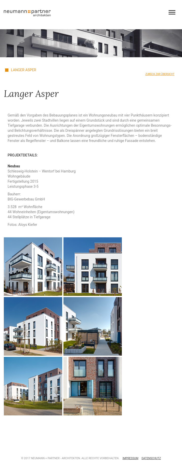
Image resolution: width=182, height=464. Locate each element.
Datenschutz (151, 458)
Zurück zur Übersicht (159, 74)
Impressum (130, 458)
